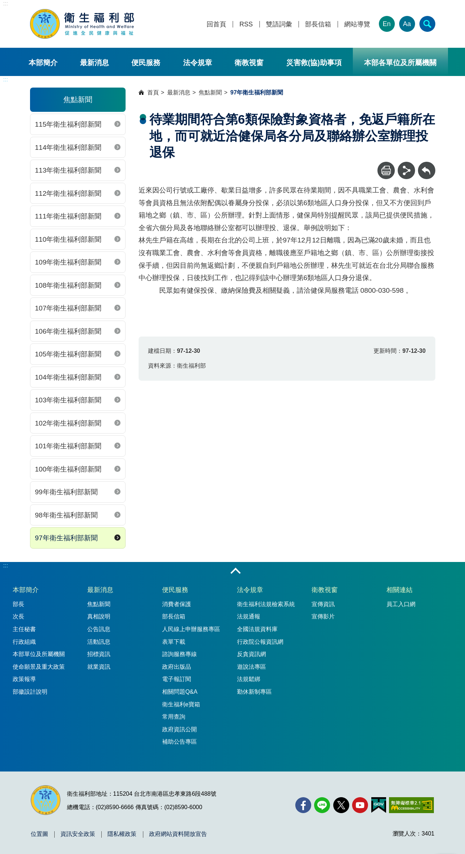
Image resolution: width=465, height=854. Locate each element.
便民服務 (145, 63)
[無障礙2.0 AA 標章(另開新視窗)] (411, 805)
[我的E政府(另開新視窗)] (378, 805)
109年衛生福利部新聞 (68, 262)
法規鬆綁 (248, 679)
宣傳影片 (323, 616)
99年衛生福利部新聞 (66, 492)
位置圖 (39, 834)
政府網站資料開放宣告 (178, 834)
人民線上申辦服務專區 (191, 629)
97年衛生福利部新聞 (66, 538)
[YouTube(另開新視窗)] (360, 805)
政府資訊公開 (179, 729)
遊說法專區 (251, 667)
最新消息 (94, 63)
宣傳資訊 (323, 604)
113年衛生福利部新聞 (68, 170)
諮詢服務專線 (179, 654)
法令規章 (197, 63)
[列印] (386, 170)
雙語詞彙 (279, 24)
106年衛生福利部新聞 (68, 331)
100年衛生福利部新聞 (68, 469)
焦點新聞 (210, 92)
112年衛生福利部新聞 (68, 193)
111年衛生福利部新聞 (68, 216)
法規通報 (248, 616)
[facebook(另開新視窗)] (303, 805)
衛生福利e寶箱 (181, 704)
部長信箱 (318, 24)
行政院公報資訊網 (260, 642)
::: (5, 3)
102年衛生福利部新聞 (68, 423)
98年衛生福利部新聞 (66, 515)
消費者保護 (176, 604)
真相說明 (98, 616)
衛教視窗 (248, 63)
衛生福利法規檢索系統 (266, 604)
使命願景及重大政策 (39, 667)
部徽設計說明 (30, 692)
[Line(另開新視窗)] (322, 805)
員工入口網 (400, 604)
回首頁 (216, 24)
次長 (18, 616)
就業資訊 (98, 667)
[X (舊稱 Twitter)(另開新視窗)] (341, 805)
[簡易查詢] (427, 24)
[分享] (406, 170)
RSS (246, 24)
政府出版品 (176, 667)
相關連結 (399, 589)
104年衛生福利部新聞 (68, 377)
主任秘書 (24, 629)
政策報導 (24, 679)
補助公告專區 (179, 742)
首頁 (153, 92)
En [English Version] (386, 24)
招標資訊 (98, 654)
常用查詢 (173, 717)
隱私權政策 (121, 834)
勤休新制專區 (254, 692)
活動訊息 (98, 642)
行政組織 (24, 642)
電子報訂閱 (176, 679)
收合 (235, 571)
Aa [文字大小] (407, 24)
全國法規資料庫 (257, 629)
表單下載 (173, 642)
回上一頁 (426, 165)
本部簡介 (43, 63)
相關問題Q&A (180, 692)
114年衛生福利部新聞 (68, 147)
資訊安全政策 (77, 834)
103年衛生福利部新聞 (68, 400)
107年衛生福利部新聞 (68, 308)
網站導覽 (357, 24)
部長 (18, 604)
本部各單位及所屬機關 (400, 63)
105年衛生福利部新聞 (68, 354)
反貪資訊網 (251, 654)
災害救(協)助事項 (314, 63)
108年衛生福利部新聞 (68, 285)
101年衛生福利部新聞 (68, 446)
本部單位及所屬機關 (39, 654)
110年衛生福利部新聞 (68, 239)
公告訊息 (98, 629)
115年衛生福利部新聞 (68, 124)
